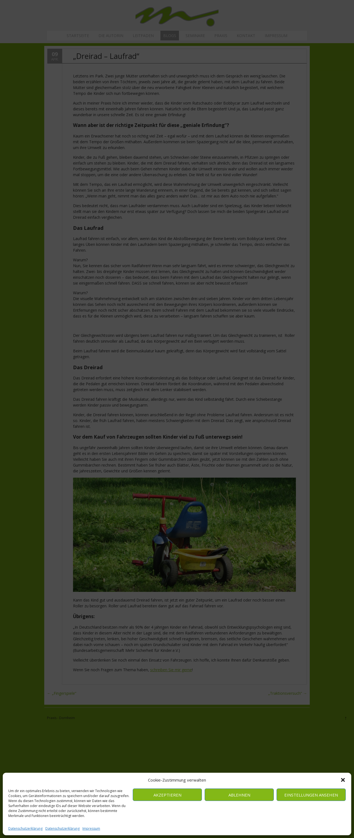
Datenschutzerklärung (25, 828)
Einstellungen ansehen (311, 795)
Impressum (91, 828)
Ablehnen (239, 795)
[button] (343, 780)
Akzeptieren (167, 795)
